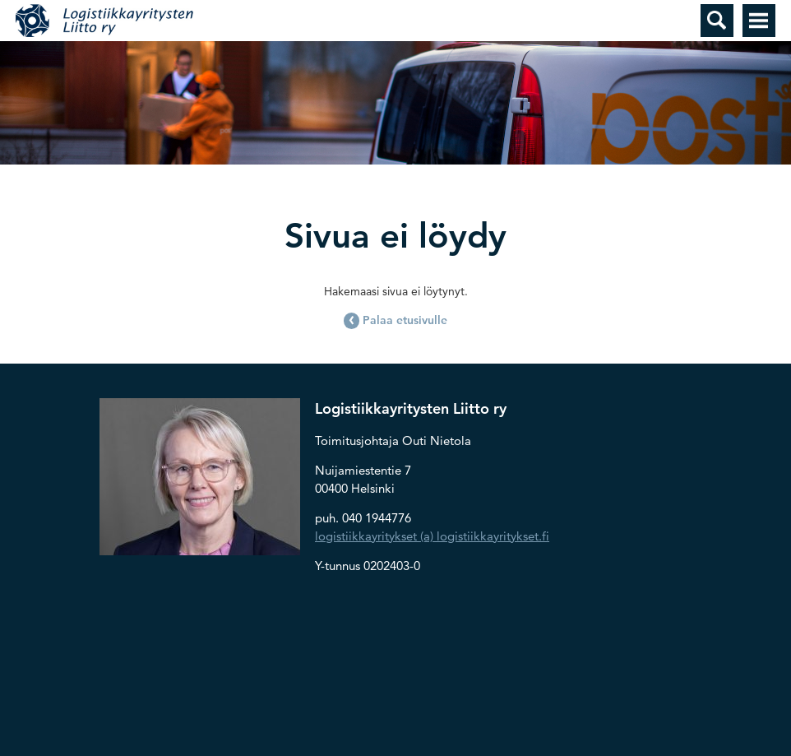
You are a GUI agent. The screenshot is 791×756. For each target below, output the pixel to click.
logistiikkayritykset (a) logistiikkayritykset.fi (432, 536)
